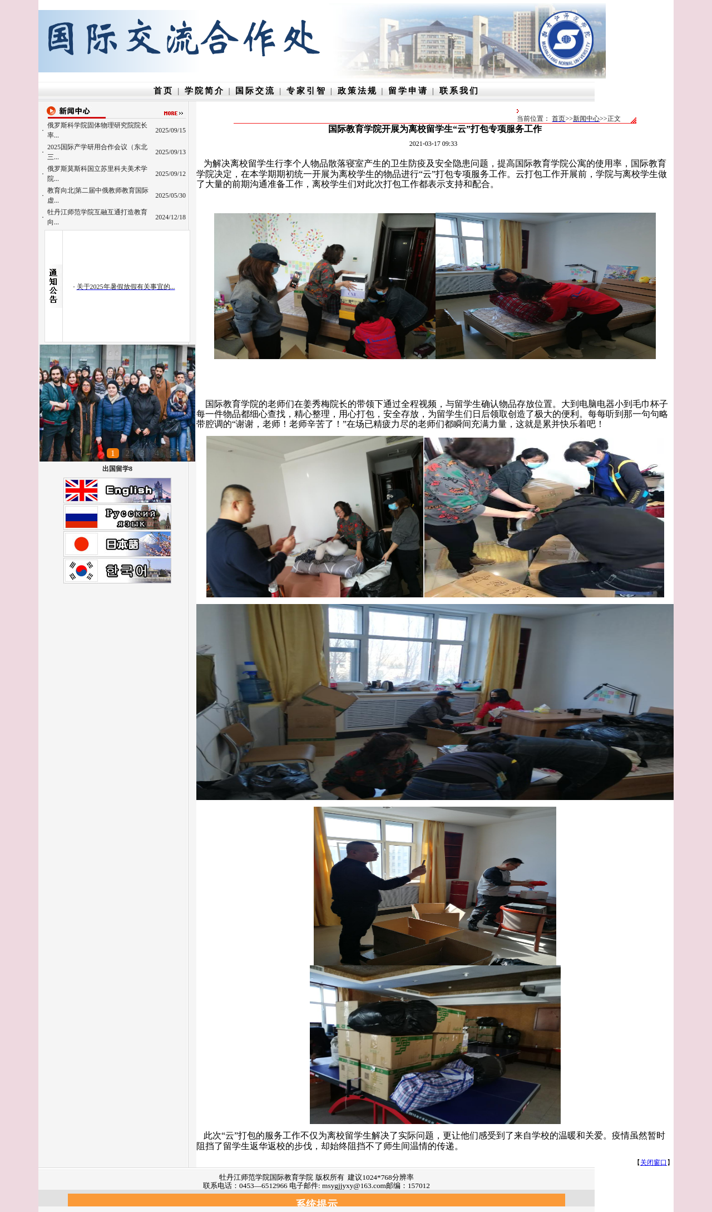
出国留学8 (117, 469)
